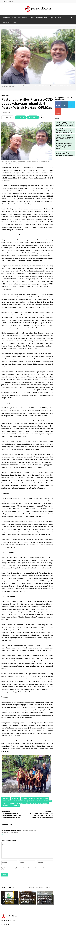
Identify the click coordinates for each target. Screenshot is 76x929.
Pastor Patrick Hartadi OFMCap (13, 803)
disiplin (24, 798)
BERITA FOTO (7, 22)
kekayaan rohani (42, 798)
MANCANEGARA (22, 17)
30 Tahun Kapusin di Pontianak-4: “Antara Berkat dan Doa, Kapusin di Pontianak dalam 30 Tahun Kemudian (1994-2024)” (28, 898)
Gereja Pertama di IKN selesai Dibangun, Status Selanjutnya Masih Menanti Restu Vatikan (65, 123)
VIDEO (14, 22)
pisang (28, 803)
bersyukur (15, 798)
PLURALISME (52, 17)
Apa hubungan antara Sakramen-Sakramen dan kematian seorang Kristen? (11, 815)
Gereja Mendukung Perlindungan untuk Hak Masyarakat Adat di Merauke (64, 153)
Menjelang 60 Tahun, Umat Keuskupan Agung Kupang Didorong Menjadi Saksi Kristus (64, 146)
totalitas (15, 805)
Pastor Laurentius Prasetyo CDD (40, 801)
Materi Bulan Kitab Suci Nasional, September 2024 (9, 901)
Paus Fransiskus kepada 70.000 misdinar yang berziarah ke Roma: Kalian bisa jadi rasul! (41, 815)
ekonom (32, 798)
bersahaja (6, 798)
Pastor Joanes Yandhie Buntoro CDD (14, 801)
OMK (45, 17)
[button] (71, 17)
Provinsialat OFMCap (40, 803)
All (25, 887)
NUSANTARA (39, 17)
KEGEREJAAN (6, 17)
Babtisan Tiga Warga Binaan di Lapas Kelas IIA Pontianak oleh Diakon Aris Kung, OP (45, 900)
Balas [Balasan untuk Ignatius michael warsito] (3, 835)
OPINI (59, 17)
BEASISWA (31, 887)
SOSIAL (14, 17)
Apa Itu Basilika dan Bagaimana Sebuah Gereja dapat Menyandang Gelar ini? (64, 130)
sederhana (6, 805)
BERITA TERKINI (42, 893)
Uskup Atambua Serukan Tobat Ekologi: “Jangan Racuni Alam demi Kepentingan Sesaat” (64, 138)
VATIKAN (31, 17)
